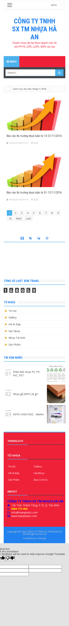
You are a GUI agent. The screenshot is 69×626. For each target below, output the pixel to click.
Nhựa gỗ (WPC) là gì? (25, 394)
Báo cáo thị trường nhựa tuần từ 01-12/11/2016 (34, 192)
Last (28, 218)
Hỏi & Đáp (14, 324)
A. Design (41, 538)
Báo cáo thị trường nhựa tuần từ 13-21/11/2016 (34, 136)
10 (10, 218)
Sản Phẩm (14, 344)
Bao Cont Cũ (40, 479)
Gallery (12, 317)
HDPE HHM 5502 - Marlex (28, 414)
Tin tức (12, 311)
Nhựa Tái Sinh (16, 337)
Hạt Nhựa (14, 331)
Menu (11, 61)
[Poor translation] (10, 558)
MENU (54, 5)
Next (18, 218)
